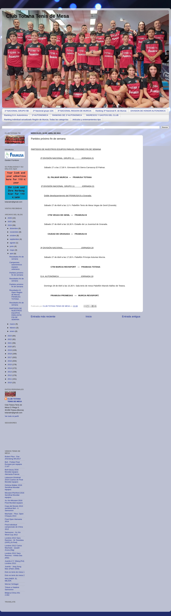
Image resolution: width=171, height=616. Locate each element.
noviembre (14, 232)
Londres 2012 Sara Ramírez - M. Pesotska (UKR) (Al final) (14, 540)
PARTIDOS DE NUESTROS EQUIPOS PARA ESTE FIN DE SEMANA (15, 314)
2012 (10, 375)
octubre (13, 235)
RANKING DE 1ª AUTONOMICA (67, 115)
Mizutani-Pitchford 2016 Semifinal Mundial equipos (14, 495)
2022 (10, 339)
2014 (10, 368)
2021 (10, 343)
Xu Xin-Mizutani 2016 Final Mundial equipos (14, 501)
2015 (10, 364)
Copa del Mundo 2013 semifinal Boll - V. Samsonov (14, 508)
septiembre (15, 239)
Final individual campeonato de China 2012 (14, 527)
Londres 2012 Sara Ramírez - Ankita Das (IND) (13, 555)
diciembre (14, 228)
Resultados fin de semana (16, 258)
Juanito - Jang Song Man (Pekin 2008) (13, 568)
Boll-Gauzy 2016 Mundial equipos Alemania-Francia (12, 472)
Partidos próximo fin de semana (16, 274)
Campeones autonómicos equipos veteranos (15, 265)
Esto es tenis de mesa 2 (14, 575)
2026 (10, 218)
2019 (10, 350)
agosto (13, 243)
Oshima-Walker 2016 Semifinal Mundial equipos (13, 487)
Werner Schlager (12, 584)
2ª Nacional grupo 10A (43, 111)
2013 (10, 372)
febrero (13, 328)
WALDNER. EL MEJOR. (11, 580)
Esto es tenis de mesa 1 (14, 572)
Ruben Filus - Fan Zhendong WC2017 (13, 458)
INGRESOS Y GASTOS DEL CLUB (102, 115)
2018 (10, 354)
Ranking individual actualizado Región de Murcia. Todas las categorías (36, 119)
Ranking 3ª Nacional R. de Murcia (110, 111)
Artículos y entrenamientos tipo (87, 119)
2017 (10, 357)
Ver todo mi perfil (12, 416)
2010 (10, 383)
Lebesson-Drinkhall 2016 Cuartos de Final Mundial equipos (14, 479)
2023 (10, 336)
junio (12, 246)
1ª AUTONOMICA (40, 115)
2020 (10, 347)
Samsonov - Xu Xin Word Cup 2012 (13, 533)
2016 (10, 361)
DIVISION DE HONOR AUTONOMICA (148, 111)
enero (12, 331)
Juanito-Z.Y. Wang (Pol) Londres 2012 (14, 562)
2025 (10, 222)
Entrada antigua (131, 316)
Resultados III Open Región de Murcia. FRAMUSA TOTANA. (15, 294)
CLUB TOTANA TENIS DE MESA (56, 306)
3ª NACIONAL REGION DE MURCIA (74, 111)
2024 (10, 225)
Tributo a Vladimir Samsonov (12, 588)
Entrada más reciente (43, 316)
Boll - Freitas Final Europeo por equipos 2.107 (13, 464)
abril (12, 254)
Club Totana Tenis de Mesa (37, 16)
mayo (12, 250)
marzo (12, 324)
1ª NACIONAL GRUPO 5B (17, 111)
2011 (10, 379)
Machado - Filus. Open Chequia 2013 (14, 515)
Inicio (89, 316)
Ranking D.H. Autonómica (16, 115)
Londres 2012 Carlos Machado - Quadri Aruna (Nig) (13, 548)
